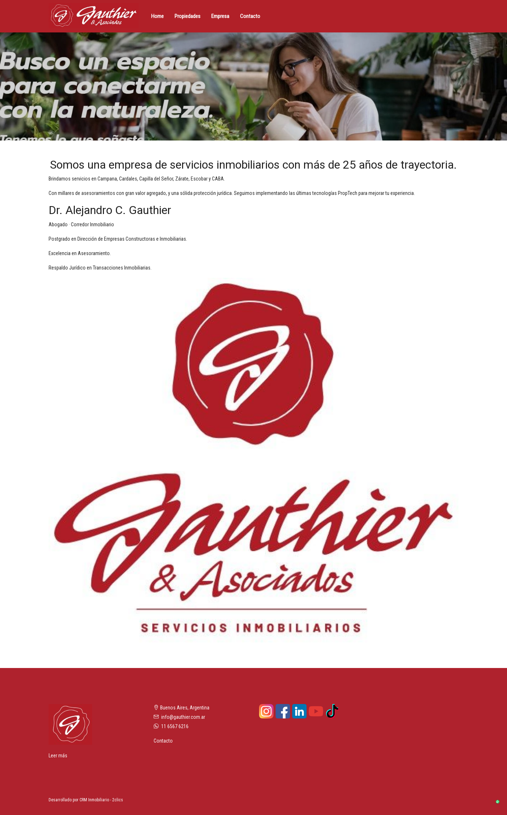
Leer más (58, 755)
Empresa (220, 16)
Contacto (250, 16)
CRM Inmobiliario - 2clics (101, 799)
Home (157, 16)
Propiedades (187, 16)
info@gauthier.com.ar (183, 717)
